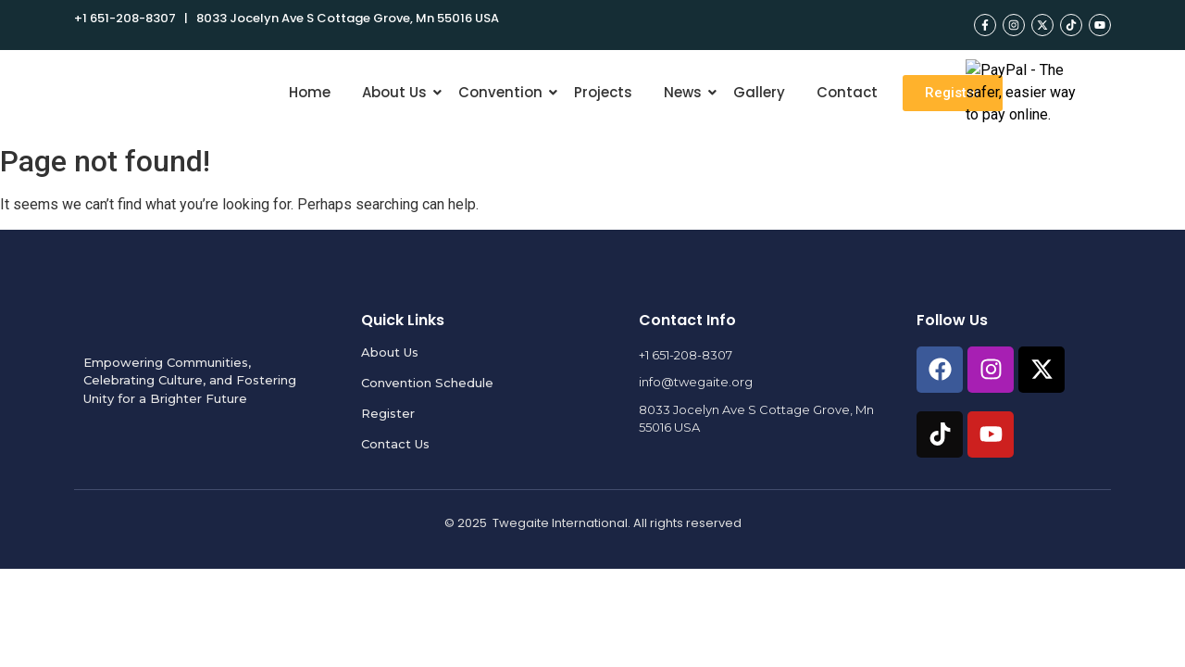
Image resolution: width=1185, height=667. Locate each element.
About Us (397, 92)
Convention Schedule (427, 382)
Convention (503, 92)
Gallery (759, 92)
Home (310, 92)
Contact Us (395, 443)
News (686, 92)
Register (388, 413)
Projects (603, 92)
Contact (847, 92)
